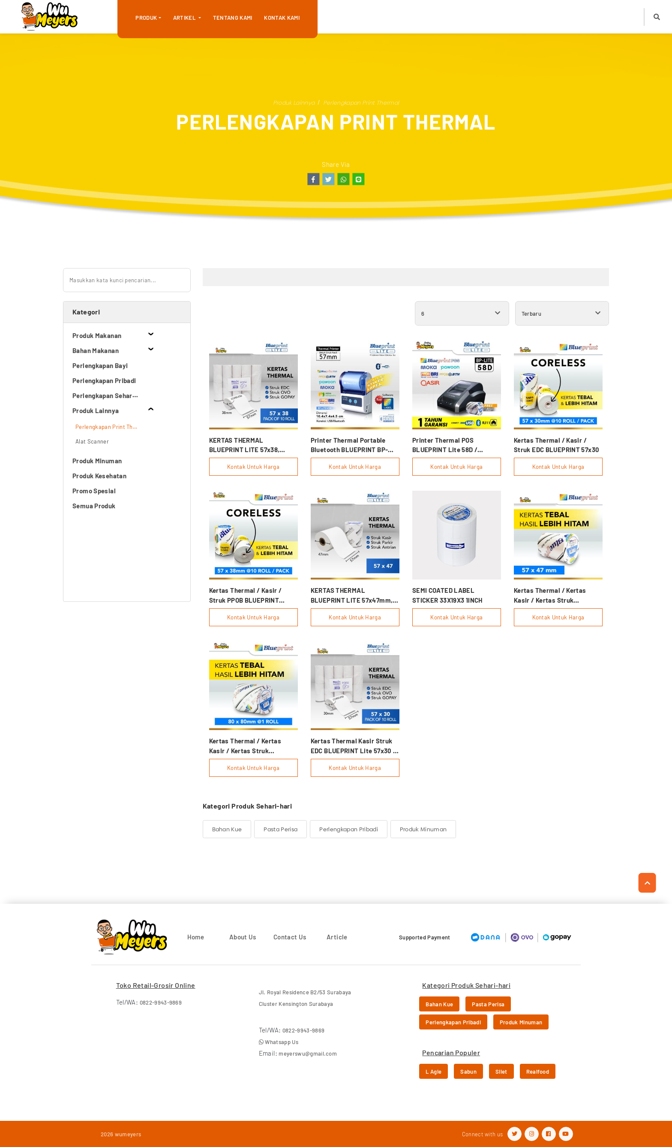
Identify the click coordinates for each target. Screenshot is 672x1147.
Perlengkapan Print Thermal (361, 102)
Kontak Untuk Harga (253, 466)
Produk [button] (146, 17)
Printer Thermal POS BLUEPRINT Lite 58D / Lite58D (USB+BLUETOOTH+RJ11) (448, 445)
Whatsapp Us (278, 1041)
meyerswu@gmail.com (308, 1053)
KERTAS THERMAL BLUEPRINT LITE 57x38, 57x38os (244, 445)
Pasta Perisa (280, 829)
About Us (242, 937)
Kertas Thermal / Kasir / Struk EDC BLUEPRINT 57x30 (556, 445)
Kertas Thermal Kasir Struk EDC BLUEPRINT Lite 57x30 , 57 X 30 (353, 746)
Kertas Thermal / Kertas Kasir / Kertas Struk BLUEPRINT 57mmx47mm (552, 595)
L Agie (433, 1071)
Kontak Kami (282, 17)
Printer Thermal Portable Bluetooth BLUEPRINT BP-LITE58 (349, 445)
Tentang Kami (232, 17)
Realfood (537, 1071)
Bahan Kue (227, 829)
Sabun (468, 1071)
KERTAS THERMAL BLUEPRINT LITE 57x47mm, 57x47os (352, 595)
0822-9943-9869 (161, 1002)
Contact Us (289, 937)
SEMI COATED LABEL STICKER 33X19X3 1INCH (447, 595)
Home (195, 937)
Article (337, 937)
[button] (657, 17)
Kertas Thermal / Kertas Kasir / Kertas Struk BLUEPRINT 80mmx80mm (248, 746)
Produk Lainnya (294, 102)
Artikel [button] (185, 17)
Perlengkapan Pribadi (348, 829)
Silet (501, 1071)
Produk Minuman (423, 829)
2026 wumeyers (121, 1134)
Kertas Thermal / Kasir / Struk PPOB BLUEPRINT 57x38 (245, 595)
